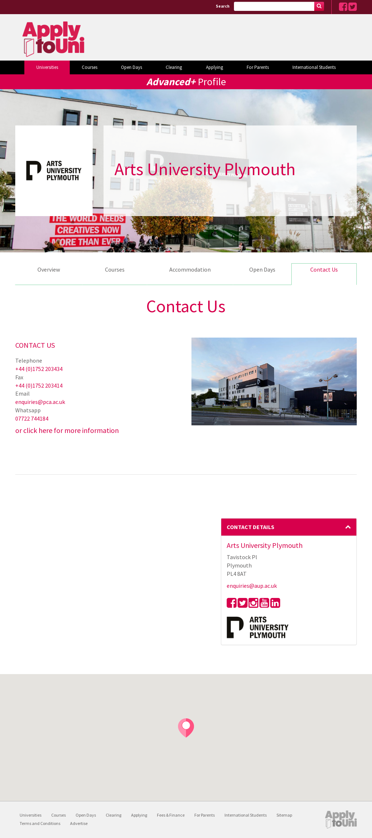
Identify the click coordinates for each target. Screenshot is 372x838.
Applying (214, 67)
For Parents (258, 67)
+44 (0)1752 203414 (38, 385)
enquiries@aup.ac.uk (252, 585)
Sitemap (284, 815)
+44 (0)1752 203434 (38, 368)
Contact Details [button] (289, 527)
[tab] (288, 527)
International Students (314, 67)
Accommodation (190, 269)
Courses (89, 67)
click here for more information (71, 430)
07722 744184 (31, 418)
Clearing (174, 67)
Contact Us (324, 269)
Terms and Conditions (40, 823)
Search (223, 6)
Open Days (131, 67)
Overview (48, 269)
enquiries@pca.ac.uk (40, 401)
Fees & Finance (171, 815)
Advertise (79, 823)
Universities (47, 67)
